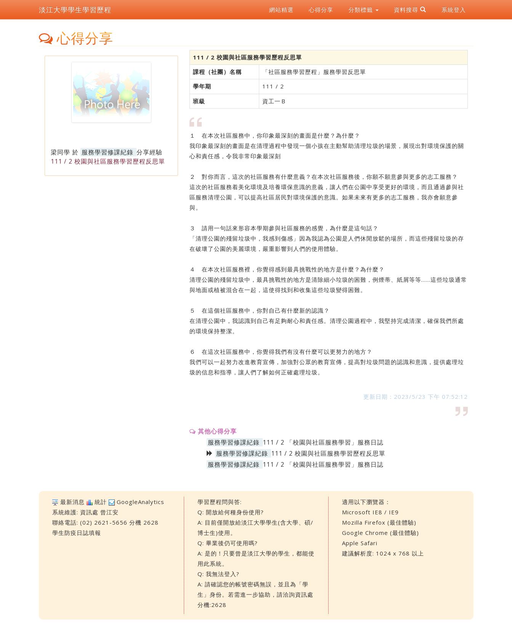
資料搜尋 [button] (410, 9)
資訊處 (89, 512)
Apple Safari (359, 543)
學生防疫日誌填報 (76, 532)
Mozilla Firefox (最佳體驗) (379, 522)
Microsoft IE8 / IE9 (370, 512)
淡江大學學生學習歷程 (75, 9)
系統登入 (453, 9)
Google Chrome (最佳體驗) (380, 532)
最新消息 (72, 502)
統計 (101, 502)
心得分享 (321, 9)
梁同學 (60, 152)
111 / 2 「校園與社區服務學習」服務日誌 (323, 442)
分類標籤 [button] (363, 9)
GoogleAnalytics (140, 502)
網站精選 (281, 9)
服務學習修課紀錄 (107, 152)
